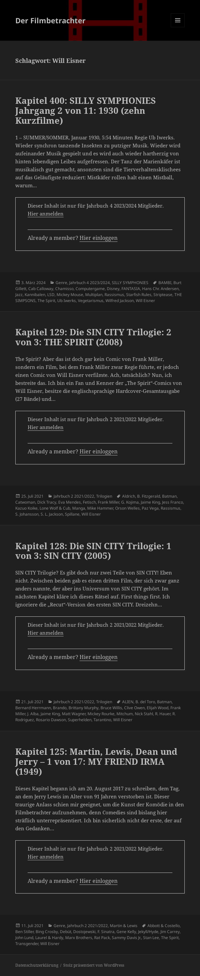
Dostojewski (84, 931)
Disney (113, 288)
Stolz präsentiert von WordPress (93, 965)
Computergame (90, 288)
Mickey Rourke (101, 714)
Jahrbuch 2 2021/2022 (74, 496)
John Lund (24, 937)
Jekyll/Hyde (148, 931)
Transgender (26, 943)
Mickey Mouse (70, 294)
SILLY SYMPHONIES (130, 282)
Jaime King (150, 502)
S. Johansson (27, 514)
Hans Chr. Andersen (160, 288)
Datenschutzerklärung (36, 965)
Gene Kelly (126, 931)
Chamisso (64, 288)
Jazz (19, 294)
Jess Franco (172, 502)
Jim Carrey (170, 931)
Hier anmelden (46, 213)
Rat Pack (102, 937)
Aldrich (128, 496)
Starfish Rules (138, 294)
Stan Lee (151, 937)
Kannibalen (35, 294)
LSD (51, 294)
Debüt (65, 931)
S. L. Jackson (52, 514)
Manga (78, 508)
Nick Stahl (144, 714)
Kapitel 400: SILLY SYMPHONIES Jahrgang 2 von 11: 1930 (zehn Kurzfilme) (85, 110)
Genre (61, 282)
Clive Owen (134, 708)
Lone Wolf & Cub (55, 508)
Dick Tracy (46, 502)
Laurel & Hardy (49, 937)
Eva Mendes (69, 502)
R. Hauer (162, 714)
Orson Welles (127, 508)
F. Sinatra (106, 931)
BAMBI (164, 282)
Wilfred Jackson (119, 300)
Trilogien (104, 496)
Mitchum (124, 714)
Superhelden (80, 720)
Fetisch (89, 502)
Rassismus (114, 294)
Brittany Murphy (84, 708)
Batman (169, 496)
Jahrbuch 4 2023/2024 (89, 282)
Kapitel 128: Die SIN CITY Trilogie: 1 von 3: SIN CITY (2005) (93, 551)
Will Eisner (145, 300)
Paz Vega (150, 508)
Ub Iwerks (66, 300)
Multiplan (93, 294)
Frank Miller (108, 502)
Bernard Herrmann (33, 708)
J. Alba (33, 714)
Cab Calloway (40, 288)
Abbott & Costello (163, 925)
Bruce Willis (111, 708)
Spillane (72, 514)
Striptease (162, 294)
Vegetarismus (90, 300)
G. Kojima (130, 502)
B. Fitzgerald (148, 496)
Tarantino (102, 720)
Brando (60, 708)
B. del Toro (145, 702)
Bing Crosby (47, 931)
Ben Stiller (24, 931)
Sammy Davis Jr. (126, 937)
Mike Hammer (100, 508)
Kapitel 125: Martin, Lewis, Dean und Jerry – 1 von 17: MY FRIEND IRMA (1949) (96, 761)
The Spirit (46, 300)
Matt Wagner (74, 714)
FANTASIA (130, 288)
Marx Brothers (78, 937)
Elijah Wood (157, 708)
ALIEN (127, 702)
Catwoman (25, 502)
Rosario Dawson (51, 720)
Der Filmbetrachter (50, 20)
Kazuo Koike (26, 508)
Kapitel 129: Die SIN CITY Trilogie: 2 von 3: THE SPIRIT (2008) (93, 337)
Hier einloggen (98, 238)
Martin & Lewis (123, 925)
